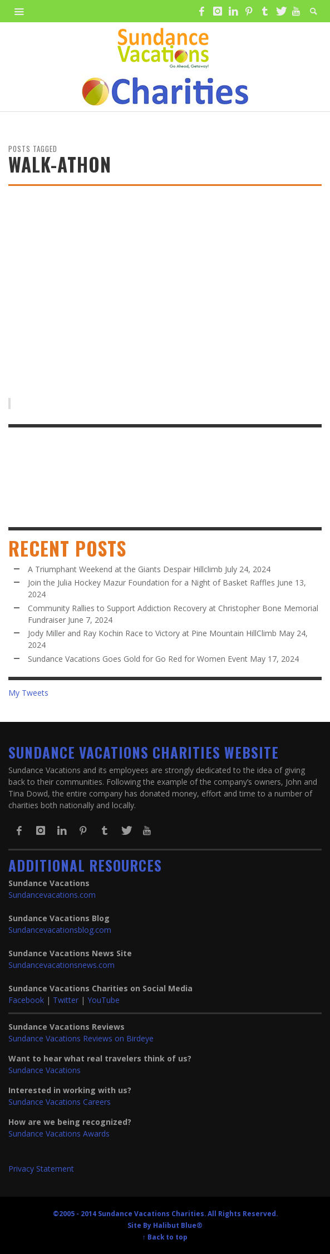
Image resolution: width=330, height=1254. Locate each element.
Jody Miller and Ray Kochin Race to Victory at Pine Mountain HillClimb (152, 633)
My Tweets (28, 692)
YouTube (103, 1000)
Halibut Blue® (178, 1225)
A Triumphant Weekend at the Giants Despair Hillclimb (125, 569)
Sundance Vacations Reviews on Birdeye (81, 1038)
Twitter (65, 1000)
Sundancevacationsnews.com (61, 965)
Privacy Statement (41, 1168)
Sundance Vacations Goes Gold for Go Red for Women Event (138, 658)
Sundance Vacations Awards (59, 1133)
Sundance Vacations (44, 1070)
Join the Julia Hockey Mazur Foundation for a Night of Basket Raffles (151, 582)
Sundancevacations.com (52, 894)
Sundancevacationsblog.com (59, 929)
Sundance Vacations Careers (59, 1101)
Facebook (26, 1000)
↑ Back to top (165, 1236)
